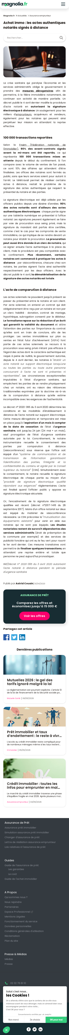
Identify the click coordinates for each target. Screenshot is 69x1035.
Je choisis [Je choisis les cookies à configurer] (35, 1020)
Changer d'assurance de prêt (22, 837)
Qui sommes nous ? (16, 897)
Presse (9, 964)
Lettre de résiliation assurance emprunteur (30, 842)
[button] (6, 1029)
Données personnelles (18, 926)
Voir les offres (34, 616)
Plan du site (11, 941)
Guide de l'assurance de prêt (22, 865)
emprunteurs (23, 114)
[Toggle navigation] (63, 4)
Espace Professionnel (17, 912)
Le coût (12, 874)
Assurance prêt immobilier (20, 827)
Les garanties (16, 869)
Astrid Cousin (24, 583)
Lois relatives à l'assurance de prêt (25, 847)
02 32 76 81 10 (18, 983)
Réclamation (12, 936)
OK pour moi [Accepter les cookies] (56, 1020)
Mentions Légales (15, 916)
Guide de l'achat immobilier (21, 879)
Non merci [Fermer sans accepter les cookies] (13, 1020)
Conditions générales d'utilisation (24, 931)
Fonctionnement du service (21, 921)
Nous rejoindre (13, 902)
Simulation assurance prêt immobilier (27, 832)
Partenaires (12, 907)
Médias (9, 959)
